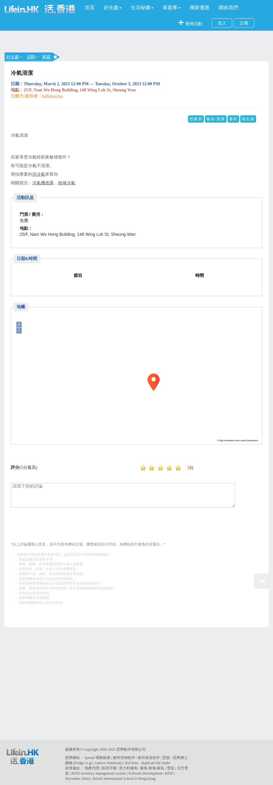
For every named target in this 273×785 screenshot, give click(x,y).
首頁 (90, 7)
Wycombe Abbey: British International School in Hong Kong (110, 778)
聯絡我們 (228, 7)
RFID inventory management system (98, 773)
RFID (169, 773)
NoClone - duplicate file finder (147, 763)
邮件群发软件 (149, 758)
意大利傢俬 (128, 768)
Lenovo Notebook (108, 763)
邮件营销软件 (124, 758)
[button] (112, 7)
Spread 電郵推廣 (97, 758)
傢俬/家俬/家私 (152, 768)
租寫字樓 (109, 768)
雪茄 (170, 768)
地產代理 (91, 768)
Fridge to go (84, 763)
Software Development (145, 773)
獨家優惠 (199, 7)
